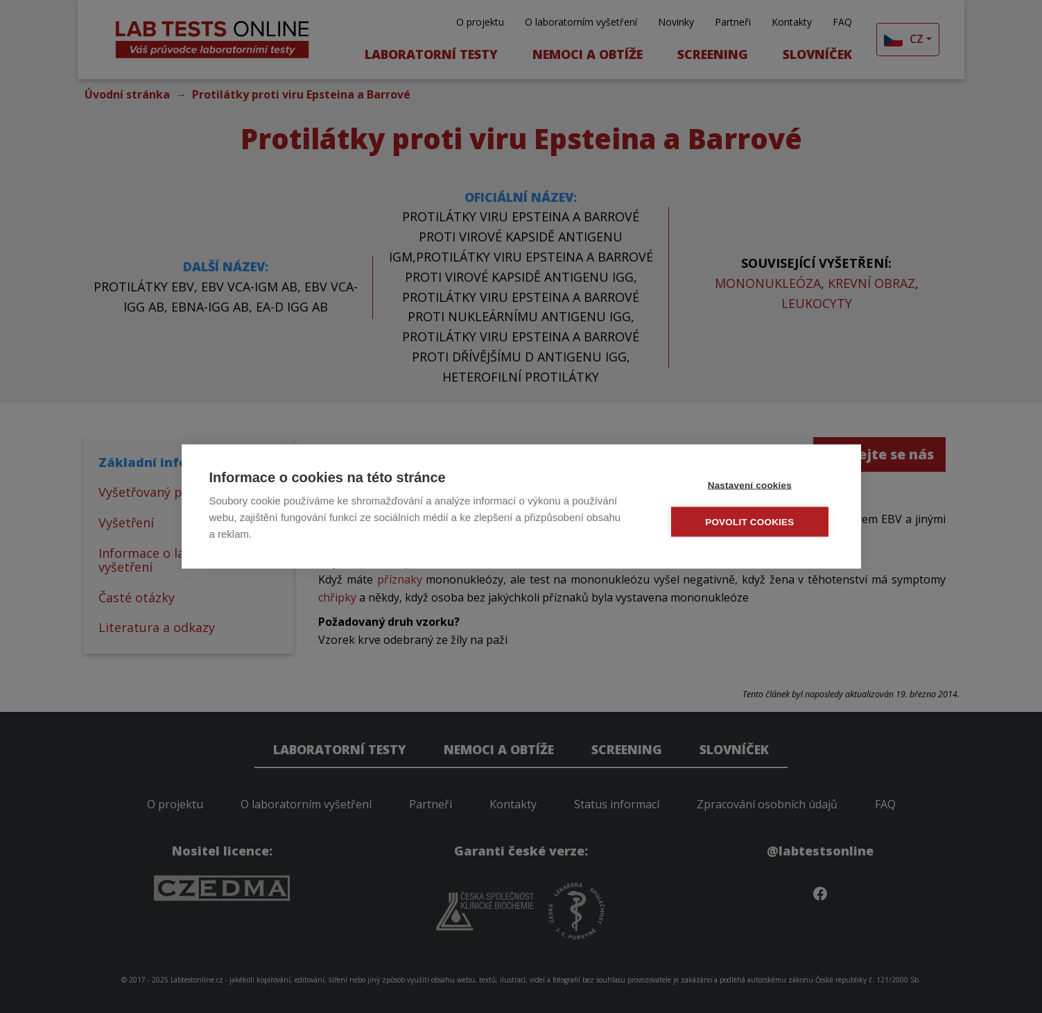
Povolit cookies (750, 522)
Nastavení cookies (750, 485)
